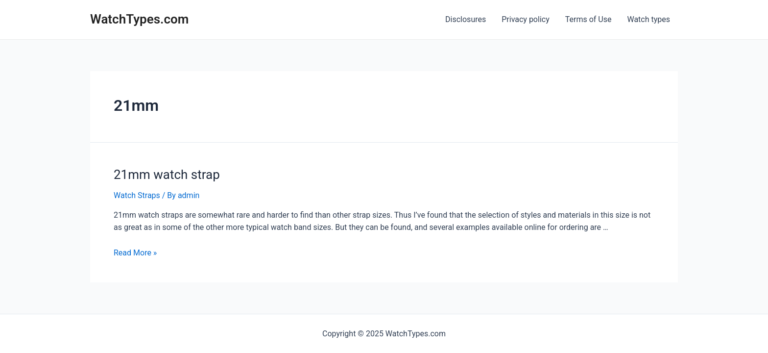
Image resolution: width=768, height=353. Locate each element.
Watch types (648, 19)
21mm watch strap (167, 174)
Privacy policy (526, 19)
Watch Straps (137, 195)
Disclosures (465, 19)
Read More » (135, 252)
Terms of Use (588, 19)
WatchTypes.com (139, 19)
